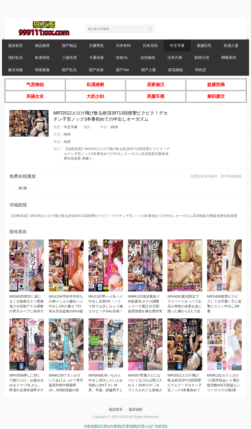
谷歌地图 (91, 426)
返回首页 (15, 45)
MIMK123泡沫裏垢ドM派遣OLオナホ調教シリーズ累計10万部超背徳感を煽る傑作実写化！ (145, 306)
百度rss (144, 426)
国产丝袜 (96, 70)
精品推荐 (42, 45)
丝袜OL (122, 57)
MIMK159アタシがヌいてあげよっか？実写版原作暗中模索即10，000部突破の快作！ (66, 385)
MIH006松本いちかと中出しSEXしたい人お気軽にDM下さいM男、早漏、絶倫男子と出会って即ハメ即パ (105, 385)
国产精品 (69, 45)
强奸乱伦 (15, 57)
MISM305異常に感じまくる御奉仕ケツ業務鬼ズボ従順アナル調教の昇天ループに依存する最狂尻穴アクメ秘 (26, 306)
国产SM (122, 70)
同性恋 (200, 70)
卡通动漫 (96, 57)
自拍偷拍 (147, 57)
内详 (67, 134)
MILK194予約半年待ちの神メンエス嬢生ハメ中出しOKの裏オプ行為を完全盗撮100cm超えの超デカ (66, 306)
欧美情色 (42, 57)
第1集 (22, 188)
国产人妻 (148, 70)
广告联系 (158, 426)
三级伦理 (69, 57)
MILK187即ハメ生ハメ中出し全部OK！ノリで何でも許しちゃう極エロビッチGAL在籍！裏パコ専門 (105, 306)
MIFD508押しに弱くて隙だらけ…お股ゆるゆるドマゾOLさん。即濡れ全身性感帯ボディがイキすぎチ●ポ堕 (26, 385)
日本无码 (150, 45)
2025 (114, 127)
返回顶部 (135, 409)
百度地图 (129, 426)
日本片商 (174, 57)
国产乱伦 (69, 70)
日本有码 (123, 45)
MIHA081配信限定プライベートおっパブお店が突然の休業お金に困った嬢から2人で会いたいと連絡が (184, 306)
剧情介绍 (201, 57)
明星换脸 (42, 70)
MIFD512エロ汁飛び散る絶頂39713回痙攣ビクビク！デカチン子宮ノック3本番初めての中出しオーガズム (184, 385)
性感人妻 (231, 45)
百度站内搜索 (110, 426)
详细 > (87, 158)
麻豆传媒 (15, 70)
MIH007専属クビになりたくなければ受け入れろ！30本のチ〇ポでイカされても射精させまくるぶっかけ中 (145, 385)
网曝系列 (228, 57)
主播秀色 (96, 45)
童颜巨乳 (204, 45)
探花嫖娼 (175, 70)
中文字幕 (177, 45)
